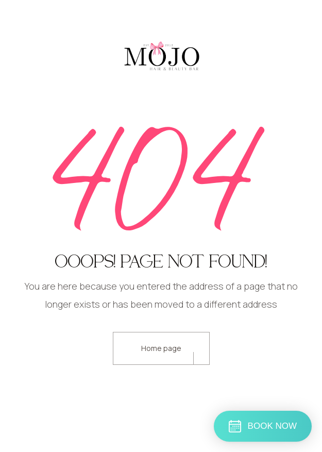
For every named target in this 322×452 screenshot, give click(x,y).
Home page (161, 348)
